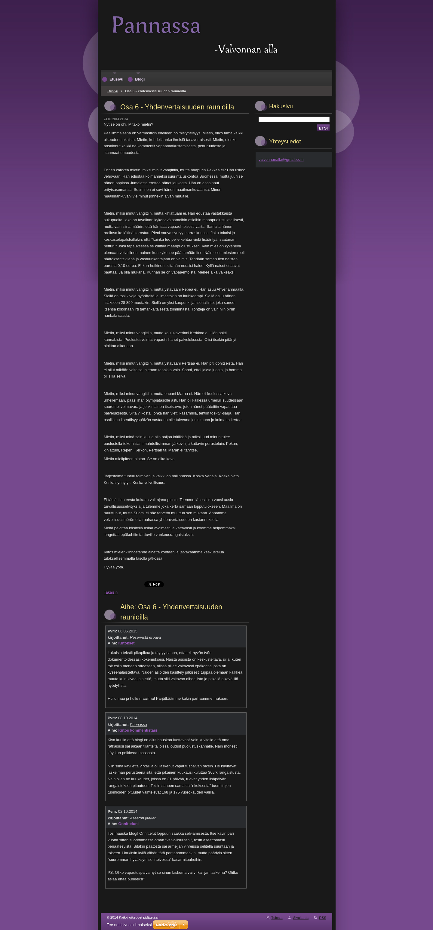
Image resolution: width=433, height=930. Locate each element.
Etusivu (112, 91)
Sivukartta (301, 917)
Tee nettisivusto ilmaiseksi (129, 924)
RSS (322, 917)
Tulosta (276, 917)
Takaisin (111, 592)
